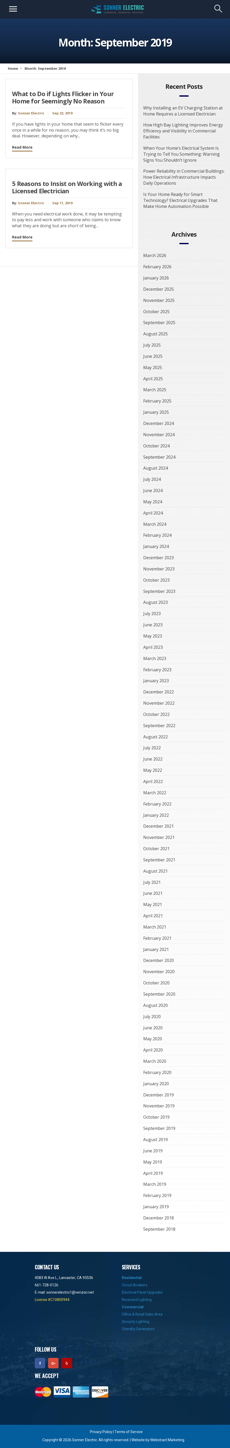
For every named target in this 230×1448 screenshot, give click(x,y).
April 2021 (153, 916)
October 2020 (156, 983)
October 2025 (156, 311)
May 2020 (152, 1039)
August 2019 (155, 1139)
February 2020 (157, 1072)
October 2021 (156, 848)
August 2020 (155, 1005)
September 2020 (159, 994)
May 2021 (152, 904)
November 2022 (159, 703)
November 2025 (159, 300)
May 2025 (152, 367)
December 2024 (158, 423)
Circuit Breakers (134, 1285)
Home (13, 68)
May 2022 (152, 770)
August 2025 (155, 334)
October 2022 (156, 714)
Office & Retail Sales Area (142, 1314)
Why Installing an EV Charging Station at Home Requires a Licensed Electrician (183, 111)
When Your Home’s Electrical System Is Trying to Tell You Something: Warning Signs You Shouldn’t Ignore (181, 154)
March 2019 (154, 1184)
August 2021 (155, 871)
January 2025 (156, 412)
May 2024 (152, 502)
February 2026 (157, 267)
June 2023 (153, 625)
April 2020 (153, 1050)
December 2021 (158, 826)
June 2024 (153, 490)
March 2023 (154, 658)
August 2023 (155, 602)
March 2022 (154, 793)
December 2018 (158, 1218)
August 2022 (155, 737)
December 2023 (158, 557)
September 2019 (159, 1128)
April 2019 (153, 1173)
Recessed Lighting (137, 1300)
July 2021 (152, 882)
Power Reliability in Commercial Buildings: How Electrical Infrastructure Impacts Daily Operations (184, 177)
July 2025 (152, 345)
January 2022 (156, 815)
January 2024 (156, 546)
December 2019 (158, 1095)
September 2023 (159, 591)
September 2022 (159, 725)
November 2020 (159, 971)
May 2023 (152, 636)
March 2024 (154, 524)
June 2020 (153, 1028)
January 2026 (156, 278)
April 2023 (153, 647)
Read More (22, 147)
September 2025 (159, 322)
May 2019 (152, 1162)
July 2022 (152, 748)
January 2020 (156, 1084)
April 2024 (153, 513)
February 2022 (157, 804)
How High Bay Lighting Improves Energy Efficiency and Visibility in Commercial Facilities (183, 131)
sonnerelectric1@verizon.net (70, 1292)
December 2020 (158, 960)
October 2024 (156, 446)
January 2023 (156, 681)
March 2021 (154, 927)
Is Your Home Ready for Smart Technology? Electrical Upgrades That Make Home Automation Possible (180, 200)
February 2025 (157, 401)
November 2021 (159, 837)
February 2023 (157, 670)
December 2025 (158, 289)
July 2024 (152, 479)
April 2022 (153, 781)
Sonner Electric (31, 113)
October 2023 (156, 580)
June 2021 (153, 893)
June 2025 (153, 356)
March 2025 (154, 390)
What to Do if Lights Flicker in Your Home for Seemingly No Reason (63, 98)
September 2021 (159, 860)
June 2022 (153, 759)
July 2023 (152, 613)
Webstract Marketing (167, 1440)
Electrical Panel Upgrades (142, 1292)
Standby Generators (138, 1329)
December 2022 (158, 692)
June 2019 (153, 1151)
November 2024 (159, 434)
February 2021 (157, 938)
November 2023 (159, 569)
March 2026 (154, 255)
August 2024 (155, 468)
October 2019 (156, 1117)
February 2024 (157, 535)
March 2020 (154, 1061)
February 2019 (157, 1195)
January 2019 (156, 1207)
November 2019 (159, 1106)
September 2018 (159, 1229)
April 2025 (153, 379)
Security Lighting (135, 1321)
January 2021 (156, 949)
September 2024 (159, 457)
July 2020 (152, 1016)
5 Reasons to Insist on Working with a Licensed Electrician (67, 187)
